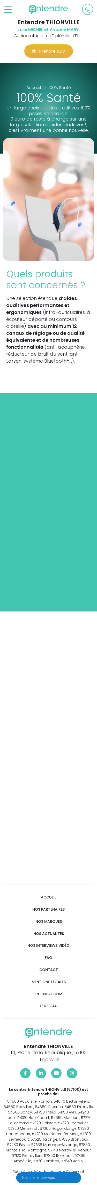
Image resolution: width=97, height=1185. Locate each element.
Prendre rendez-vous (39, 1177)
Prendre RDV (48, 51)
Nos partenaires (48, 909)
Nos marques (48, 921)
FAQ (48, 958)
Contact (48, 970)
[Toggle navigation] (8, 9)
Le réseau (48, 1006)
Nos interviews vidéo (48, 945)
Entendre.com (48, 994)
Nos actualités (48, 934)
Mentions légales (49, 982)
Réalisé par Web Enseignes (37, 1171)
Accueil (48, 897)
